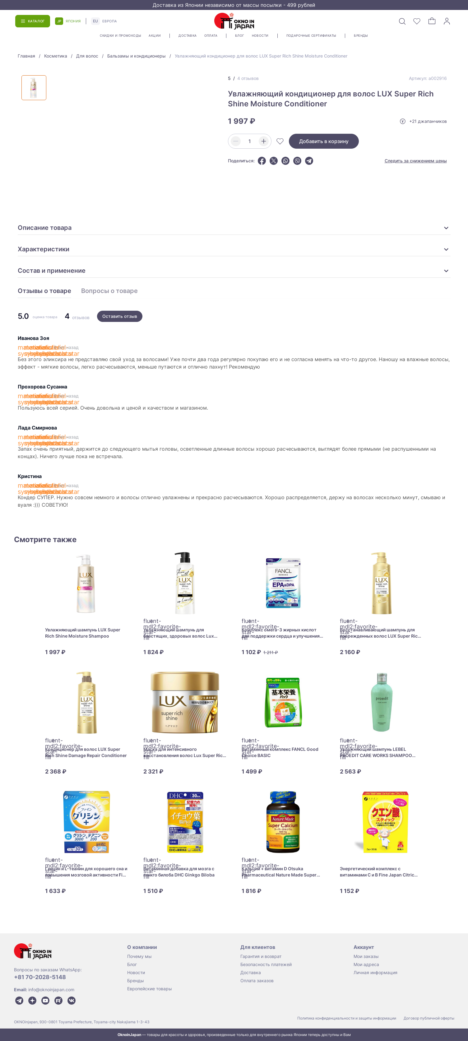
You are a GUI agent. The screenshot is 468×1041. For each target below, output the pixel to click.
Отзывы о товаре (44, 291)
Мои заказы (366, 956)
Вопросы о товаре (109, 291)
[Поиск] (402, 21)
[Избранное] (417, 21)
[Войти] (447, 21)
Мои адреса (366, 964)
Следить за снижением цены (416, 160)
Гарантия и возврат (260, 956)
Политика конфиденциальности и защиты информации (346, 1018)
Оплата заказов (257, 980)
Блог (239, 35)
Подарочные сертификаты (311, 35)
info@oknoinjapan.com (51, 989)
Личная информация (375, 972)
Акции (155, 35)
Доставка (187, 35)
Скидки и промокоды (120, 35)
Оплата (210, 35)
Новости (260, 35)
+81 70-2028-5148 (40, 977)
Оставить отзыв (119, 316)
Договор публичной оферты (429, 1018)
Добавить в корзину (324, 141)
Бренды (361, 35)
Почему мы (139, 956)
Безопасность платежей (266, 964)
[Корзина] (432, 21)
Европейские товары (149, 988)
